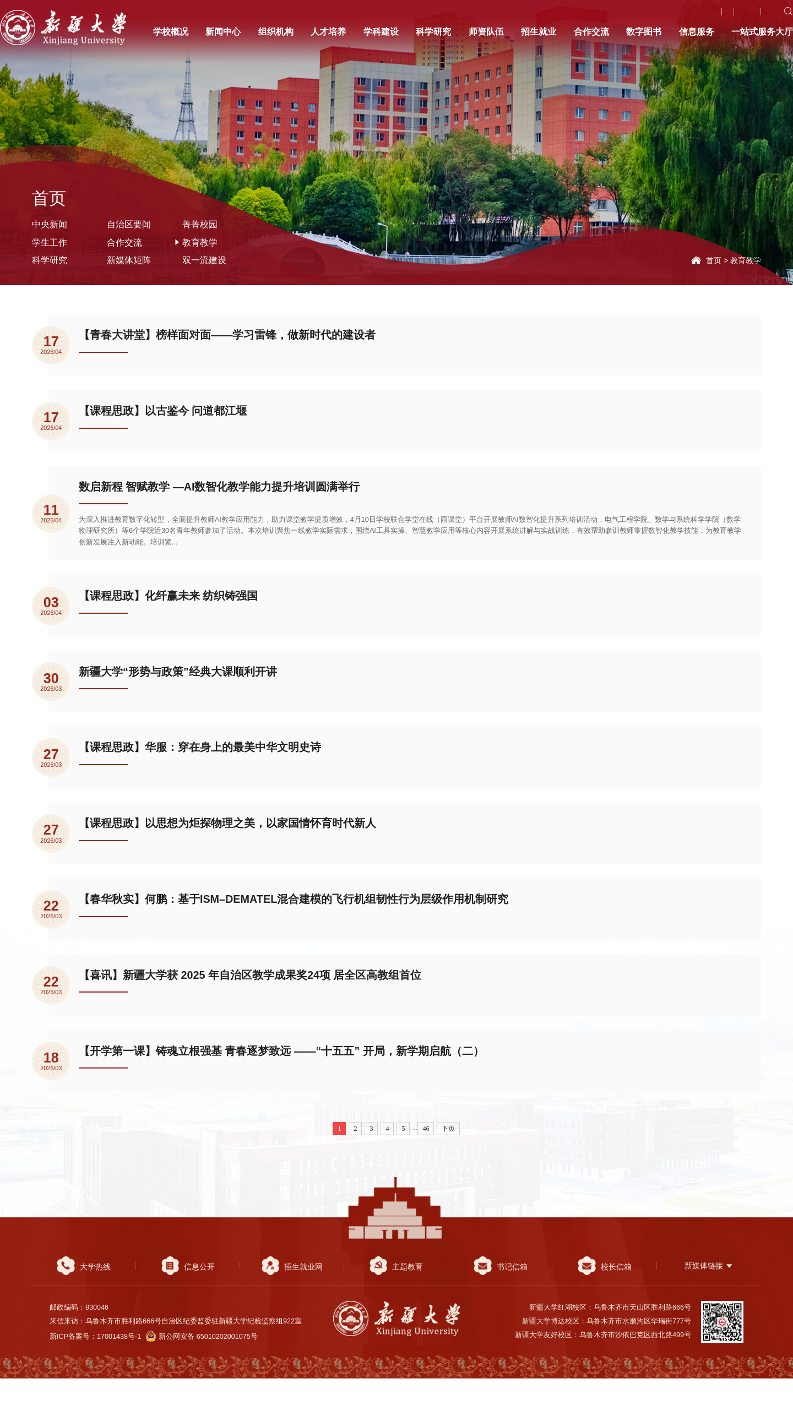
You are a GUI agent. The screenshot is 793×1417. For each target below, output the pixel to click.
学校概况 (170, 37)
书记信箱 (500, 1304)
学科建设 (381, 37)
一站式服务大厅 (762, 37)
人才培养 (328, 37)
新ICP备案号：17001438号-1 (95, 1375)
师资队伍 (486, 37)
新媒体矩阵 (129, 260)
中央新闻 (49, 224)
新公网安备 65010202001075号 (202, 1375)
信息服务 (696, 37)
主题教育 (396, 1304)
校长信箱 (604, 1304)
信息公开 (188, 1304)
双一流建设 (204, 260)
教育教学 (745, 260)
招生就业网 (292, 1304)
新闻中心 (223, 37)
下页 (448, 1166)
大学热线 (710, 16)
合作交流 (591, 37)
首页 (713, 260)
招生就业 (538, 37)
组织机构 (276, 37)
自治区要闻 (129, 224)
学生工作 (49, 242)
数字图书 (643, 37)
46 (425, 1166)
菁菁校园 (200, 224)
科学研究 (433, 37)
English (757, 16)
